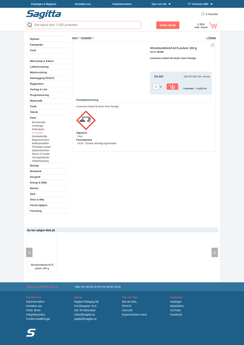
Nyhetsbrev (177, 305)
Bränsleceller (38, 122)
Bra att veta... (130, 301)
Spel (32, 193)
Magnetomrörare (40, 140)
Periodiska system (41, 147)
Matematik (36, 100)
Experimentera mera (134, 314)
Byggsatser (37, 83)
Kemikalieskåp (39, 136)
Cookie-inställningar (38, 318)
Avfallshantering (40, 161)
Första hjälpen (38, 205)
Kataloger (176, 301)
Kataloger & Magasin (43, 4)
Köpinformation (122, 4)
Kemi (33, 117)
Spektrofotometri (40, 150)
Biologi (34, 165)
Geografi (35, 176)
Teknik (34, 112)
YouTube (175, 310)
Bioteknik (36, 171)
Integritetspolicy (35, 314)
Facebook (176, 314)
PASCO (126, 305)
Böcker (34, 188)
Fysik (33, 106)
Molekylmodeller (40, 143)
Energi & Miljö (38, 182)
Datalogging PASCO (42, 78)
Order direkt (33, 310)
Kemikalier (37, 132)
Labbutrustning (39, 66)
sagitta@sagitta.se (85, 318)
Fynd (33, 50)
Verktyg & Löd (38, 89)
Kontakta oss (83, 4)
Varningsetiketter (40, 157)
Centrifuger (37, 125)
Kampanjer (36, 44)
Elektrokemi (38, 129)
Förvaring (36, 210)
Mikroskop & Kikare (42, 61)
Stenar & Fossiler (41, 154)
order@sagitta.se (84, 314)
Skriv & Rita (37, 199)
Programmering (39, 95)
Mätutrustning (38, 72)
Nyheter (34, 39)
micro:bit (127, 310)
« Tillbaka (211, 38)
